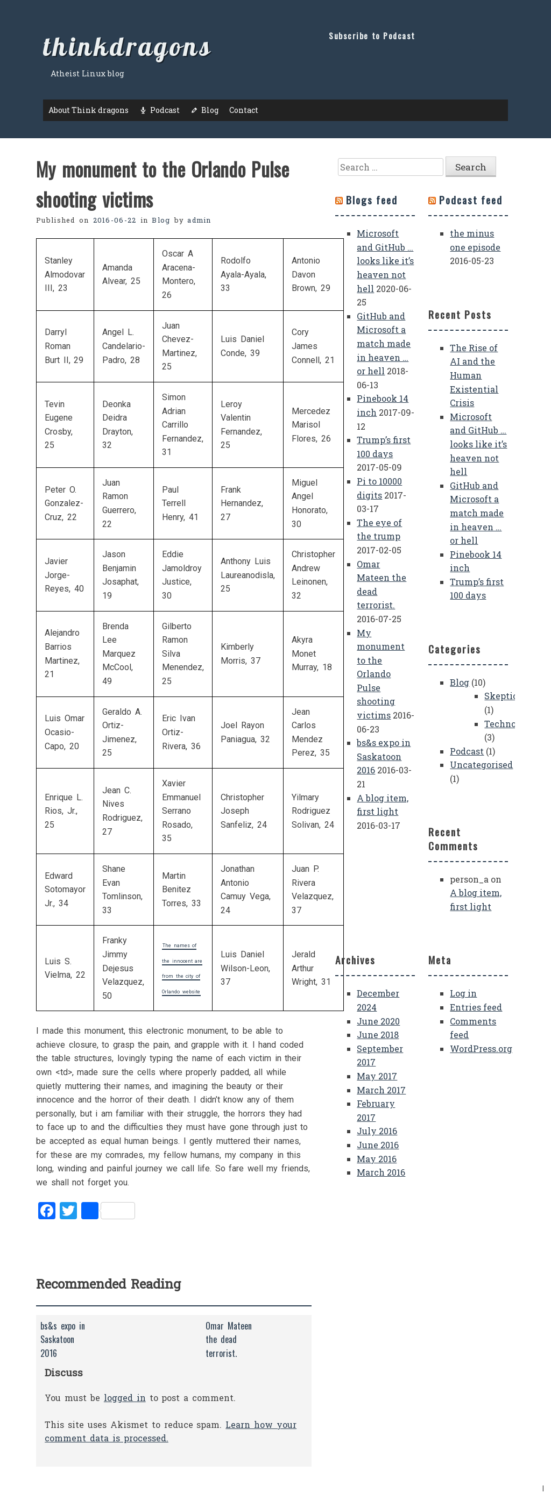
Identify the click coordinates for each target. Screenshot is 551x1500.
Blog (209, 110)
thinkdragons (128, 46)
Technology (509, 723)
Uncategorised (481, 764)
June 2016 (378, 1144)
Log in (463, 993)
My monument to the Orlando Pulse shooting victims (381, 674)
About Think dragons (88, 110)
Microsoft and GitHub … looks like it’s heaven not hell (385, 261)
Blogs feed (371, 200)
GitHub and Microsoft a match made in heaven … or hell (384, 343)
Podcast (165, 110)
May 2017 (377, 1076)
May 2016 (377, 1158)
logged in (125, 1397)
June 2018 (378, 1034)
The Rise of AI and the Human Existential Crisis (474, 375)
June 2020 (378, 1021)
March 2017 (381, 1090)
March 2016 (381, 1172)
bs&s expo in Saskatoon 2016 (384, 756)
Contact (243, 110)
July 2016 (377, 1130)
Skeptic (501, 695)
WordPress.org (481, 1048)
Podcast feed (470, 200)
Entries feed (476, 1007)
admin (199, 220)
